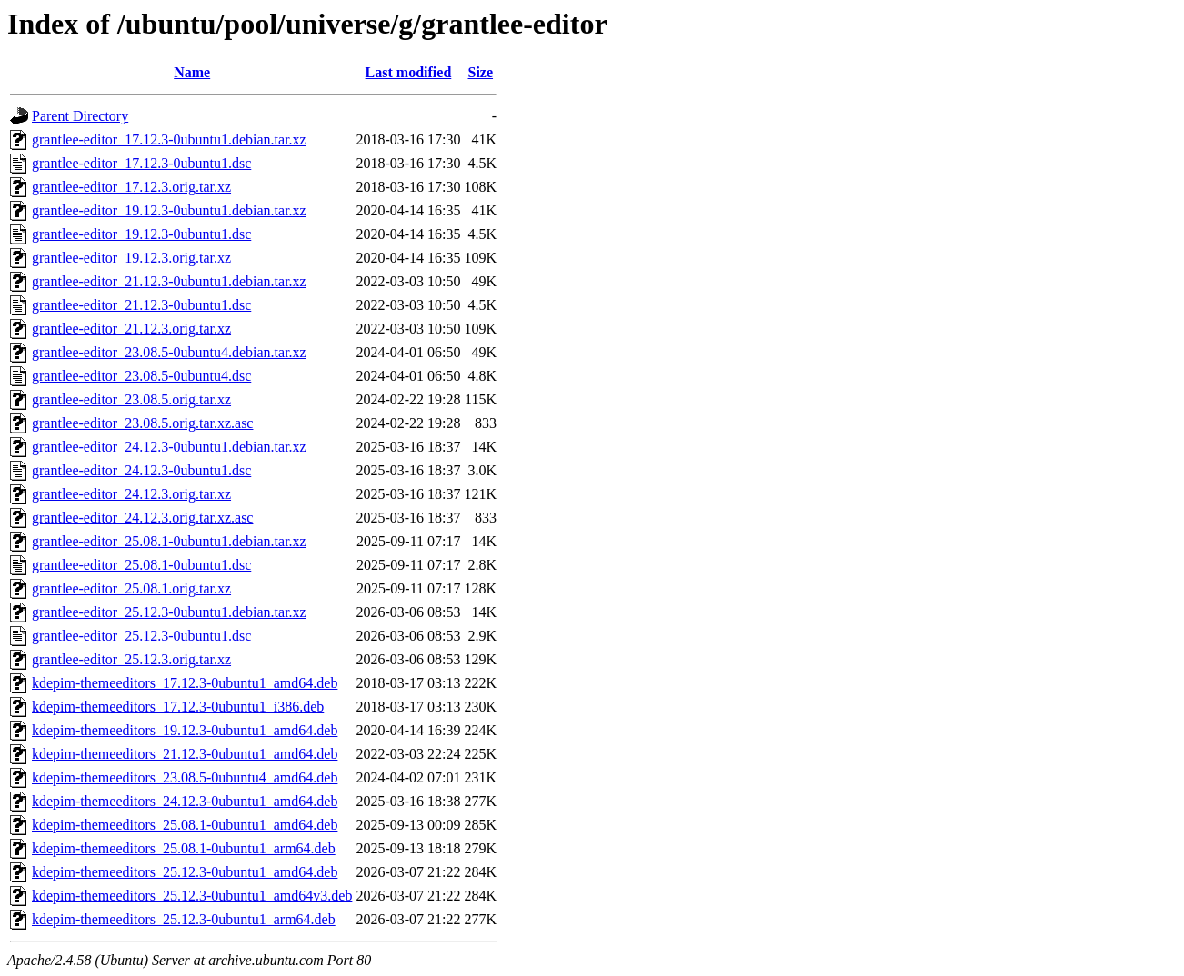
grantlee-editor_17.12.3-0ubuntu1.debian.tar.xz (169, 139)
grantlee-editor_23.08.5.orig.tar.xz (131, 399)
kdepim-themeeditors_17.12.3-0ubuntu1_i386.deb (178, 706)
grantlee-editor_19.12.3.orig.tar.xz (131, 257)
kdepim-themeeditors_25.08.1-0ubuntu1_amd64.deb (184, 824)
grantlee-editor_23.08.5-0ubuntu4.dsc (141, 375)
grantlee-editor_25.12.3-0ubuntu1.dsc (141, 635)
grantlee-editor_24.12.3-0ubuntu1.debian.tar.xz (169, 446)
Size (481, 72)
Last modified (409, 72)
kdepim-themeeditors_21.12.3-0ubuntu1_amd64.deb (184, 754)
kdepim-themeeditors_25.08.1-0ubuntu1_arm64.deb (184, 848)
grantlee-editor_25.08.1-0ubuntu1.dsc (141, 565)
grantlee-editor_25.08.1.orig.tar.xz (131, 588)
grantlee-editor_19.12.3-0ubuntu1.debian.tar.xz (169, 210)
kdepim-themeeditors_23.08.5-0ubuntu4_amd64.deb (184, 777)
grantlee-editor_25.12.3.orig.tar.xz (131, 659)
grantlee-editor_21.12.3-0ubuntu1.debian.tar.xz (169, 281)
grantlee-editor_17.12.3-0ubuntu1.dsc (141, 163)
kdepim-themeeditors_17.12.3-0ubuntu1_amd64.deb (184, 683)
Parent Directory (80, 116)
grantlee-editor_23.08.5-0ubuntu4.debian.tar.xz (169, 352)
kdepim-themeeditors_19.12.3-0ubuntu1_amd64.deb (184, 730)
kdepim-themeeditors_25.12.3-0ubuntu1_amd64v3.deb (192, 895)
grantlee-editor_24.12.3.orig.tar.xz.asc (142, 517)
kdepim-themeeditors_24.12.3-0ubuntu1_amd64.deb (184, 801)
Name (192, 72)
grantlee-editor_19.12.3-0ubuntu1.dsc (141, 234)
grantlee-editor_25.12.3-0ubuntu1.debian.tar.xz (169, 612)
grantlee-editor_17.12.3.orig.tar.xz (131, 186)
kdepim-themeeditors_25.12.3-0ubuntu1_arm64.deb (184, 919)
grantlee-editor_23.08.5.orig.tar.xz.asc (142, 423)
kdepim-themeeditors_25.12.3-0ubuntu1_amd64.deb (184, 872)
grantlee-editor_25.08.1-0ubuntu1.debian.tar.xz (169, 541)
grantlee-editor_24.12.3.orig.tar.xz (131, 494)
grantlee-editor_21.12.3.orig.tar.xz (131, 328)
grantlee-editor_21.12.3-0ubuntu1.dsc (141, 305)
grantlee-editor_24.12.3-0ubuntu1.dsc (141, 470)
